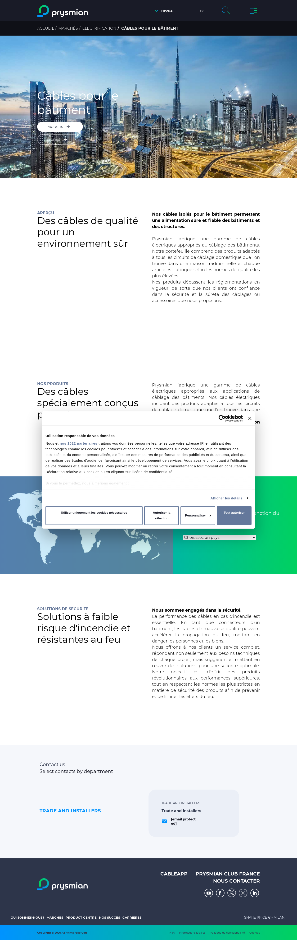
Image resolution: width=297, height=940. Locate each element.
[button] (162, 10)
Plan (172, 932)
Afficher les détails (226, 498)
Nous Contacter (236, 881)
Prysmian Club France (228, 874)
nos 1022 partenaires (78, 443)
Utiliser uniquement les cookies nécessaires (94, 512)
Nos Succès (109, 917)
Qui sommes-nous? (27, 917)
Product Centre (81, 917)
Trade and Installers (70, 810)
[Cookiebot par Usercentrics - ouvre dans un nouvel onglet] (222, 418)
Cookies (254, 932)
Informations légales (192, 932)
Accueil (45, 28)
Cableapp (174, 874)
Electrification (99, 28)
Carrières (131, 917)
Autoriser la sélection (161, 515)
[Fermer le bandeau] (250, 418)
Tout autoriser (234, 512)
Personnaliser (198, 515)
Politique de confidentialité (227, 932)
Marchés (68, 28)
